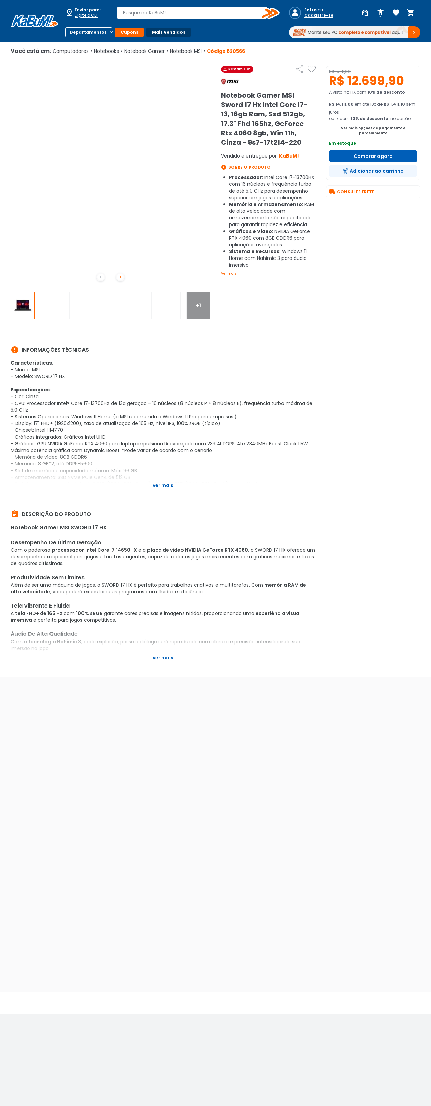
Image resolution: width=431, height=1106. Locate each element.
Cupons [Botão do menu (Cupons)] (129, 32)
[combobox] (193, 13)
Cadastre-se (318, 15)
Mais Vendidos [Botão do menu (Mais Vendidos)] (168, 32)
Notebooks (108, 51)
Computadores (73, 51)
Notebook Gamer (146, 51)
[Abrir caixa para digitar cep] (86, 12)
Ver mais (229, 273)
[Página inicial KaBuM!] (35, 20)
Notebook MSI (188, 51)
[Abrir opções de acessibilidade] (380, 13)
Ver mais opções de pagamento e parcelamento (373, 131)
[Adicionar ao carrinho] (373, 171)
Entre (310, 10)
